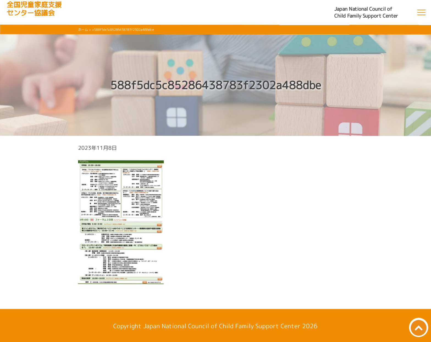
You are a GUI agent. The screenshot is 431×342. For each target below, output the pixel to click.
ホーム (83, 29)
